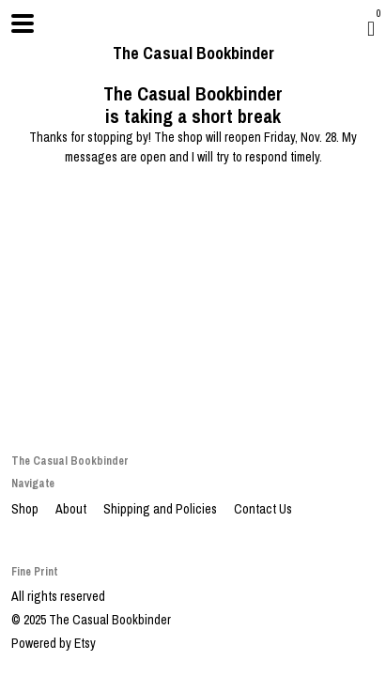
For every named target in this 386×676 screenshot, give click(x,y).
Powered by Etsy (53, 643)
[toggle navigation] (22, 23)
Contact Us (263, 508)
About (72, 508)
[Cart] (371, 28)
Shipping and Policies (161, 508)
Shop (26, 508)
